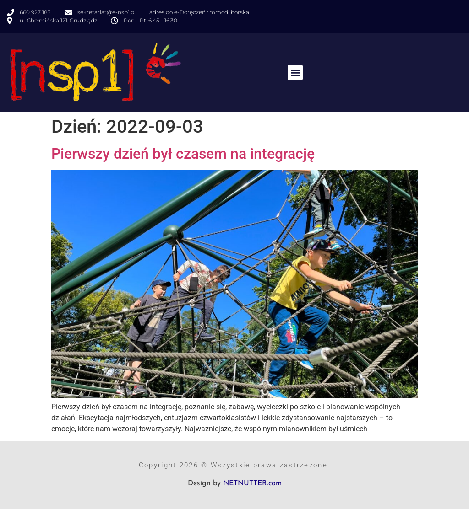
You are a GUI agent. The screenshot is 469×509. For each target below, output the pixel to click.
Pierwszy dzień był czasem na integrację (183, 153)
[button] (295, 72)
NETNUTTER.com (252, 483)
